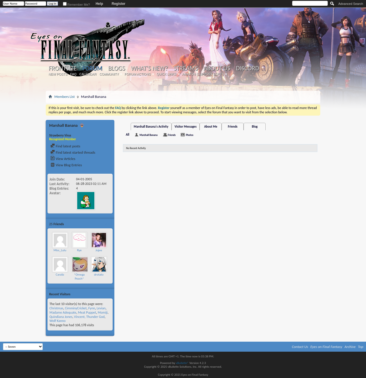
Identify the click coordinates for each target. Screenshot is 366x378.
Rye (79, 250)
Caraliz (60, 274)
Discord (247, 68)
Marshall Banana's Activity (151, 126)
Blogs (116, 68)
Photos (189, 134)
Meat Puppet (87, 312)
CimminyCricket (76, 308)
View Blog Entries (66, 165)
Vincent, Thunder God (89, 317)
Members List (64, 96)
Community (109, 74)
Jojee (99, 250)
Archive (350, 347)
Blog (255, 126)
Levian (101, 308)
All (127, 134)
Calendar (88, 74)
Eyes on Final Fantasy (326, 347)
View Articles (62, 159)
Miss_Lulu (59, 250)
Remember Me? (76, 4)
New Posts (58, 74)
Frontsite (63, 68)
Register (118, 4)
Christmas (56, 308)
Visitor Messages (186, 126)
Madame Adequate (62, 312)
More (107, 224)
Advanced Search (350, 3)
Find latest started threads (72, 152)
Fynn (91, 308)
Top (360, 347)
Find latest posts (65, 146)
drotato (99, 274)
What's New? (149, 68)
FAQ (73, 74)
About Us (217, 68)
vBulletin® (182, 363)
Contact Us (300, 347)
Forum (92, 68)
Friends (232, 126)
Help (99, 4)
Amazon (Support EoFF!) (203, 74)
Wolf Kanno (57, 321)
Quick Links (166, 74)
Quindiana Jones (60, 317)
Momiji (103, 312)
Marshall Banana (149, 134)
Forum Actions (137, 74)
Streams (186, 68)
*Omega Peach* (79, 276)
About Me (210, 126)
